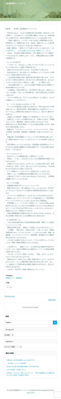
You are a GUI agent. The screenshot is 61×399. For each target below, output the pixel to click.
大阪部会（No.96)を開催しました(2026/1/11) (21, 360)
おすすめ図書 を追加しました (16, 370)
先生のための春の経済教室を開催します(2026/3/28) (23, 366)
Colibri (32, 393)
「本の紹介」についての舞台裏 (16, 363)
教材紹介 (19, 278)
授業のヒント (10, 278)
